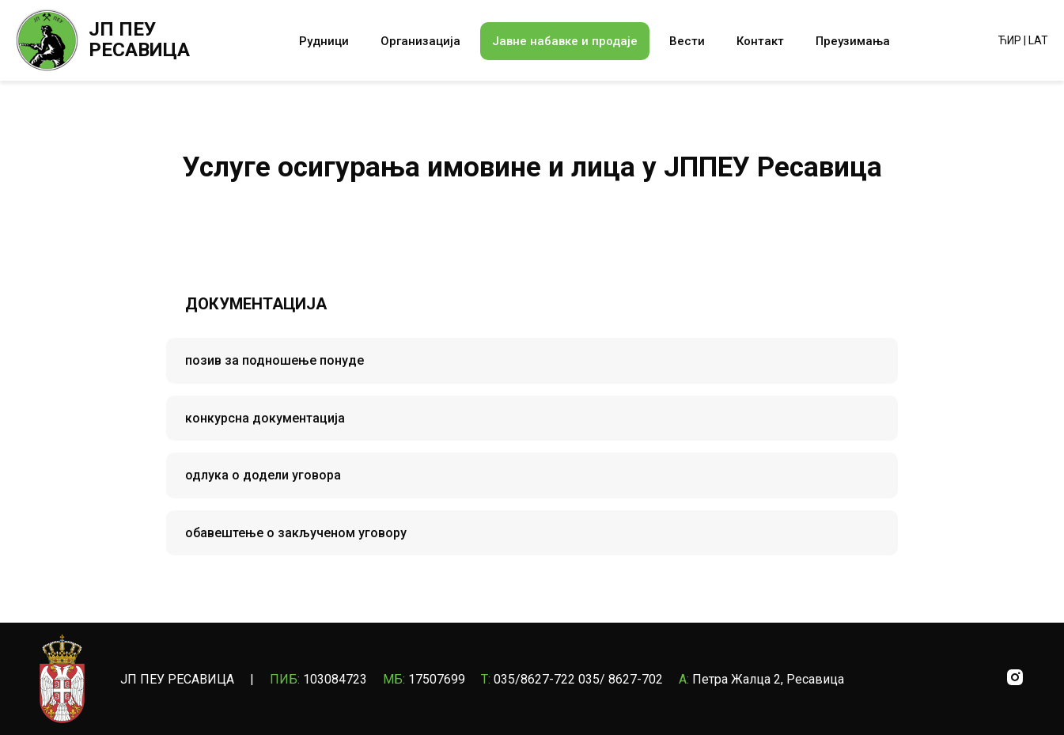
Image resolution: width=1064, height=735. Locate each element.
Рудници (324, 41)
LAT (1038, 40)
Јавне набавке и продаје (565, 41)
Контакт (760, 41)
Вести (687, 41)
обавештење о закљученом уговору (296, 532)
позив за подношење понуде (274, 360)
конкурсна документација (265, 418)
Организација (420, 41)
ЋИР (1009, 40)
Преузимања (853, 41)
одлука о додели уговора (263, 475)
